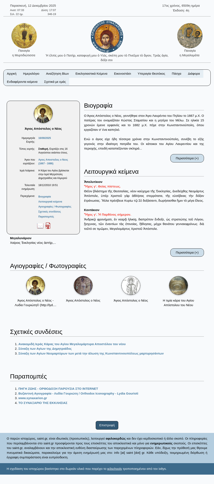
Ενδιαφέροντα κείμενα (22, 81)
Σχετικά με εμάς (55, 81)
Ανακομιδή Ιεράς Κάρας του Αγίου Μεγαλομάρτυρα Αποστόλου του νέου (72, 344)
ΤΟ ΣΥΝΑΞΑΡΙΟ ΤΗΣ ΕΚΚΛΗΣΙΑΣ (43, 403)
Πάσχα (176, 73)
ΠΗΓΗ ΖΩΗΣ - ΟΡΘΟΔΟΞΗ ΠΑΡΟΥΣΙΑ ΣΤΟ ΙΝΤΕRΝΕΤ (58, 388)
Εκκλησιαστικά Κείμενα (91, 73)
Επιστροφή (107, 425)
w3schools (114, 468)
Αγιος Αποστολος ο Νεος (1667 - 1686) (53, 161)
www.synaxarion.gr (32, 398)
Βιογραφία (44, 196)
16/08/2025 (44, 138)
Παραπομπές (46, 216)
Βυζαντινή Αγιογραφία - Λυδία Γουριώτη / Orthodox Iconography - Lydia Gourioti (78, 393)
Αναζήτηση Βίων (57, 73)
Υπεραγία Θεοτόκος (151, 73)
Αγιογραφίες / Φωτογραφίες (54, 206)
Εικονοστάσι (122, 73)
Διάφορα (194, 73)
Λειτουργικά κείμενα (50, 201)
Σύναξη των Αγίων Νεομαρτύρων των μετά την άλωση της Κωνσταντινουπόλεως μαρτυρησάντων (91, 353)
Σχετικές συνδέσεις (49, 211)
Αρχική (12, 73)
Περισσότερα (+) (187, 158)
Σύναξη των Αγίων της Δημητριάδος (45, 348)
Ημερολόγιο (31, 73)
